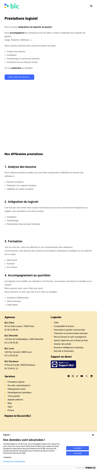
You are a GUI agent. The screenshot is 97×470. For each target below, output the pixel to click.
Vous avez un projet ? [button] (19, 77)
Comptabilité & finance (64, 326)
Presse (11, 410)
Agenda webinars (15, 400)
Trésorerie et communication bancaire (71, 333)
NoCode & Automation (64, 351)
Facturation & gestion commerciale (69, 330)
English (7, 435)
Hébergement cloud (16, 389)
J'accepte (77, 448)
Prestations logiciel (16, 382)
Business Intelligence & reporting (68, 347)
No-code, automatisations (19, 385)
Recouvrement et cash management (70, 337)
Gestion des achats (62, 344)
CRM (56, 323)
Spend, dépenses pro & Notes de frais (71, 340)
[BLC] (12, 5)
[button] (91, 6)
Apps (10, 407)
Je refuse (77, 453)
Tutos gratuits (14, 396)
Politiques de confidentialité (14, 462)
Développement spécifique (19, 392)
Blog (10, 403)
